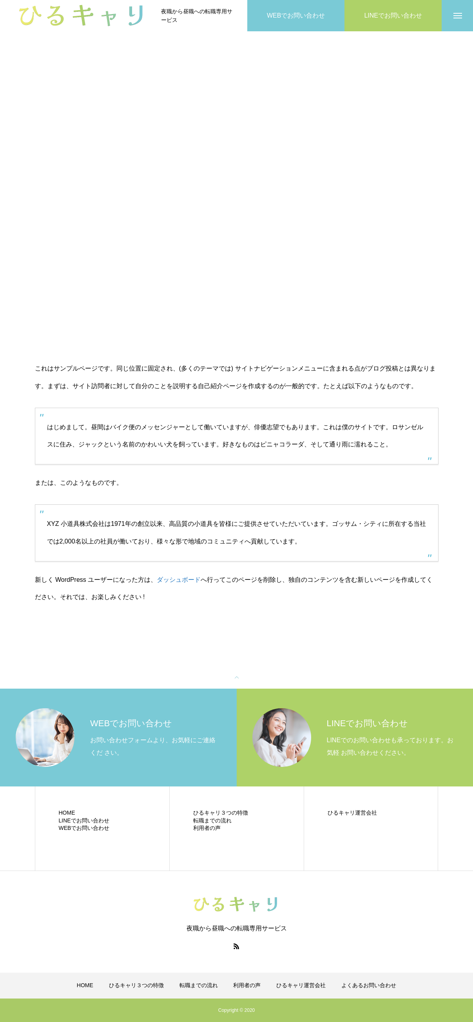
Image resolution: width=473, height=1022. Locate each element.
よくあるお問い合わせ (368, 985)
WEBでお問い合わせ (84, 828)
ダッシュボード (179, 579)
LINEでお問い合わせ (84, 820)
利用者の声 (207, 828)
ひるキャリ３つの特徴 (220, 813)
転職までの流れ (212, 820)
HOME (67, 813)
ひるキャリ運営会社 (352, 813)
